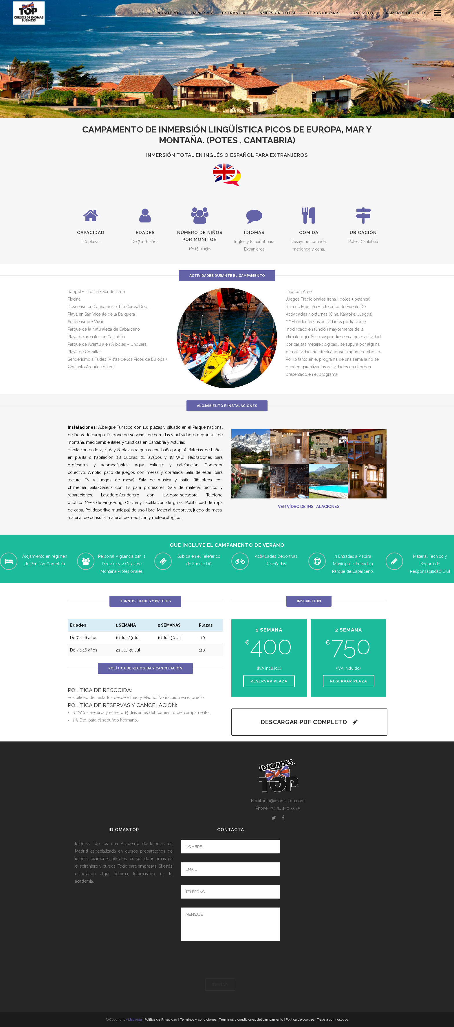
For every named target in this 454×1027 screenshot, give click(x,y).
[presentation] (225, 959)
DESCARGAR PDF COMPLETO (309, 722)
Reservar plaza (269, 681)
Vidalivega (134, 1019)
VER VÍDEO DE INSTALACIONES (309, 506)
